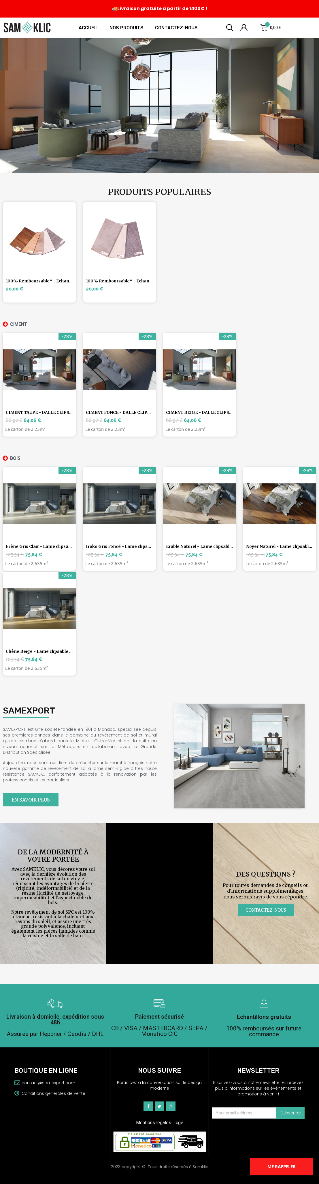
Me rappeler (281, 1166)
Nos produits (127, 27)
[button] (30, 799)
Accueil (88, 27)
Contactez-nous (176, 27)
